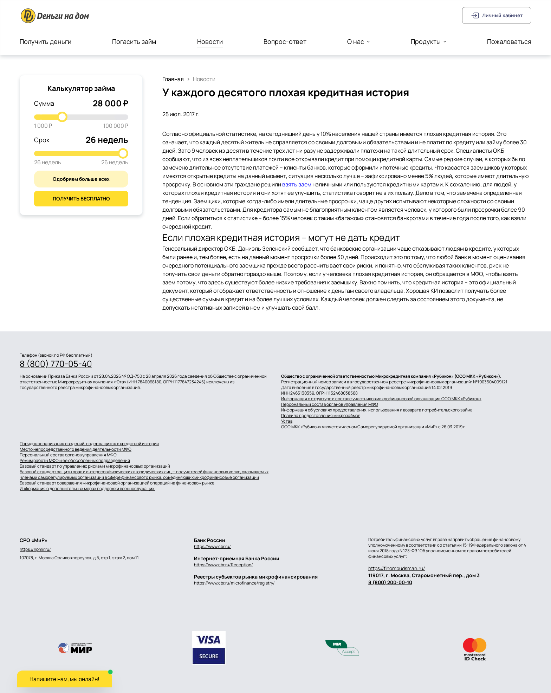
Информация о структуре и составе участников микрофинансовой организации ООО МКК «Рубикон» (381, 399)
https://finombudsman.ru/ (396, 568)
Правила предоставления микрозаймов (320, 415)
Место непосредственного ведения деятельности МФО (75, 449)
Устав (286, 421)
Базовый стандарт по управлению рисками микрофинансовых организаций (95, 466)
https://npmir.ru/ (35, 549)
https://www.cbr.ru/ (212, 546)
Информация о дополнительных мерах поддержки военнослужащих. (87, 488)
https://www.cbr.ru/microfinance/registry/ (234, 583)
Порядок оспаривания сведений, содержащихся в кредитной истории (89, 444)
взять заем (296, 184)
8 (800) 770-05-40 (56, 363)
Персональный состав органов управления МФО (329, 404)
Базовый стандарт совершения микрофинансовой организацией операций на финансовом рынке (117, 483)
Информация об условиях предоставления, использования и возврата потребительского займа (377, 410)
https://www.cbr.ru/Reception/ (223, 565)
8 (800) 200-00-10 (390, 582)
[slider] (62, 117)
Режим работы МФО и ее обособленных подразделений (75, 460)
